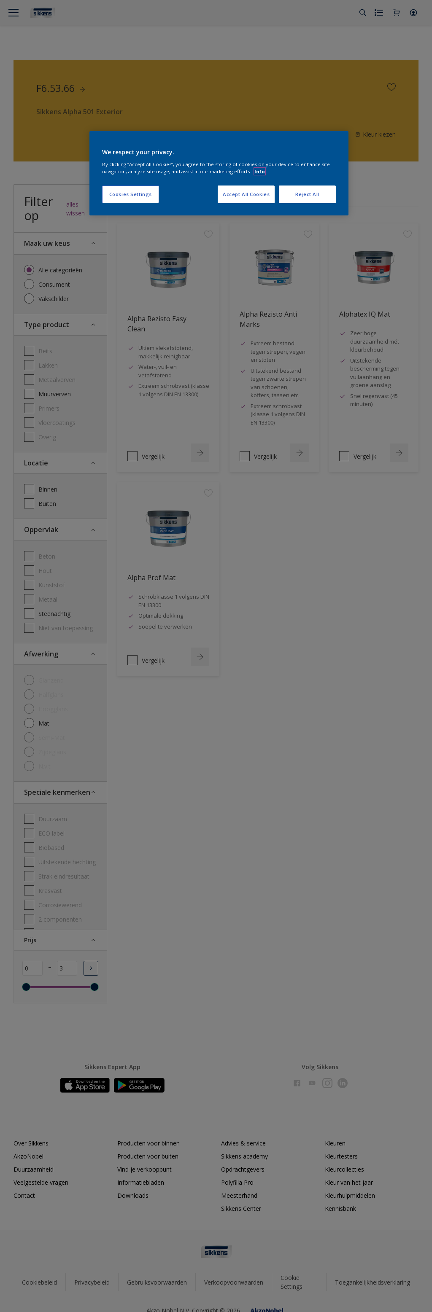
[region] (218, 173)
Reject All (307, 194)
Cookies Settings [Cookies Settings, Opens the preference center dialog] (130, 194)
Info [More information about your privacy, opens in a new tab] (259, 171)
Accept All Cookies (246, 194)
